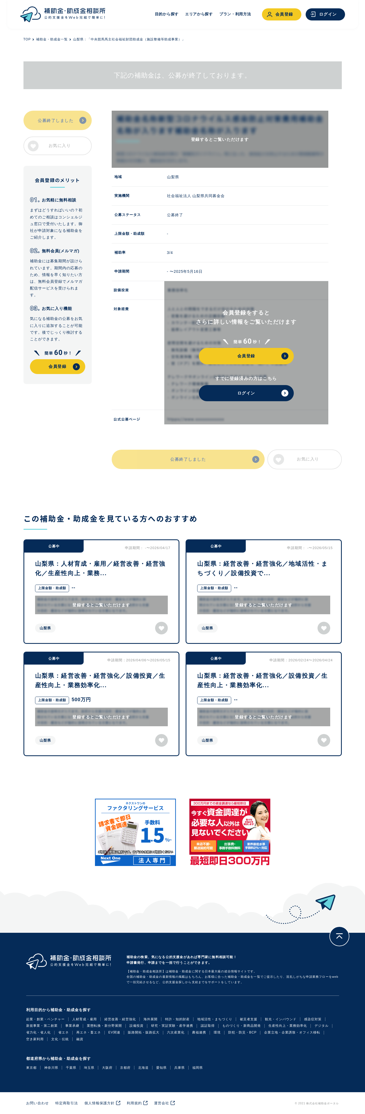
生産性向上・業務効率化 (287, 1026)
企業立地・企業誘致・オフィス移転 (292, 1032)
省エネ (63, 1032)
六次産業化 (176, 1032)
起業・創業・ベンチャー (45, 1019)
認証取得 (208, 1026)
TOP (27, 39)
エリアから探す (199, 14)
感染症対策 (313, 1019)
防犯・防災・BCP (242, 1032)
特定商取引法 (66, 1103)
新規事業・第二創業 (42, 1026)
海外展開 (151, 1019)
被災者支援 (248, 1019)
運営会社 (161, 1103)
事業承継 (72, 1026)
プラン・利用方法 (235, 14)
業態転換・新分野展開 (104, 1026)
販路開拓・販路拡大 (143, 1032)
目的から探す (167, 14)
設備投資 (136, 1026)
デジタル (322, 1026)
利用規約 (134, 1103)
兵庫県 (179, 1068)
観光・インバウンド (280, 1019)
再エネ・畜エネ (88, 1032)
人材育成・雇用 (84, 1019)
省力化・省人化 (38, 1032)
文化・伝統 (60, 1039)
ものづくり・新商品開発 (241, 1026)
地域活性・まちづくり (214, 1019)
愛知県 (161, 1068)
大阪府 (107, 1068)
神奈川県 (51, 1068)
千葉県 (71, 1068)
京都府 (125, 1068)
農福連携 (199, 1032)
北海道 (143, 1068)
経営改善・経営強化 (120, 1019)
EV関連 (114, 1032)
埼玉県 (89, 1068)
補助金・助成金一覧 (52, 39)
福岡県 (197, 1068)
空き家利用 (35, 1039)
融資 (79, 1039)
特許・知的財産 (177, 1019)
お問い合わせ (37, 1103)
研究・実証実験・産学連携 (172, 1026)
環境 (217, 1032)
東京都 (31, 1068)
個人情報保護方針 (99, 1103)
